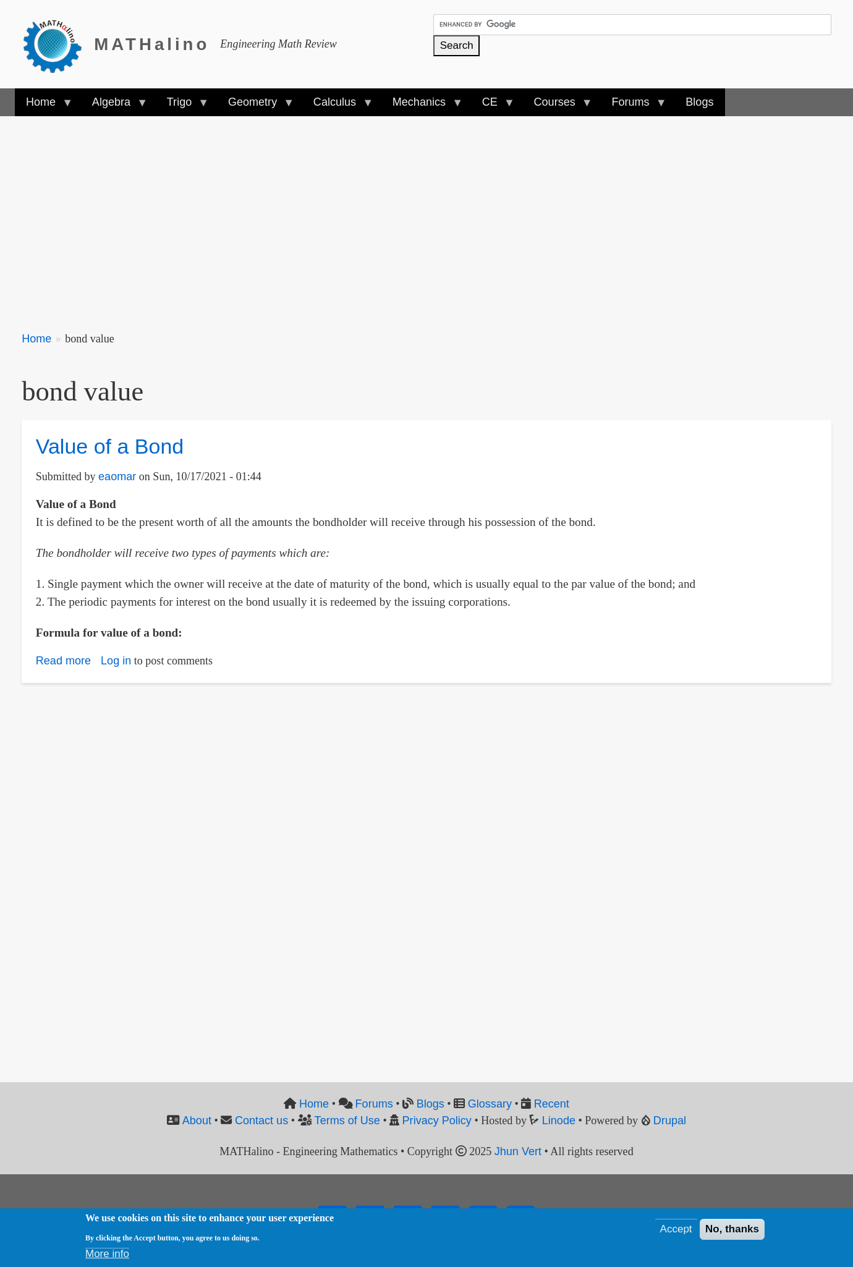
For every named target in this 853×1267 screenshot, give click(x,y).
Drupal (669, 1120)
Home (36, 339)
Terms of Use (347, 1120)
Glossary (490, 1104)
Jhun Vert (517, 1151)
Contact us (261, 1120)
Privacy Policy (437, 1120)
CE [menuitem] (492, 106)
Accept (676, 1229)
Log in (116, 661)
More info (107, 1254)
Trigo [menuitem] (182, 106)
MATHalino (152, 44)
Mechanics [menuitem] (421, 106)
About (196, 1120)
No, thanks (732, 1229)
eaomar (117, 476)
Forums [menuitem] (633, 106)
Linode (558, 1120)
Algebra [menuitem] (114, 106)
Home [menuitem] (43, 106)
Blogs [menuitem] (699, 102)
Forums (374, 1104)
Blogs (430, 1104)
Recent (551, 1104)
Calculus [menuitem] (337, 106)
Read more (63, 661)
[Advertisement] (392, 216)
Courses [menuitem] (557, 106)
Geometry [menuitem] (255, 106)
